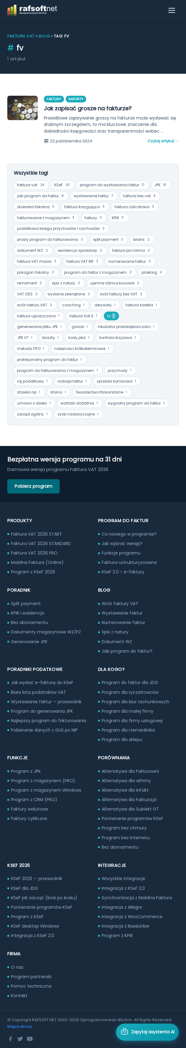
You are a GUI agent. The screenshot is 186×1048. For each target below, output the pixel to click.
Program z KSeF (27, 917)
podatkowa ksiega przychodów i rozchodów (61, 229)
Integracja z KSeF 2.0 (32, 935)
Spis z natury (115, 632)
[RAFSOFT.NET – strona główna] (32, 10)
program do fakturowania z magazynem (58, 370)
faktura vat (31, 185)
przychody (120, 370)
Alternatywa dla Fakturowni (130, 771)
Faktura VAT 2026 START (36, 534)
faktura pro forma (131, 251)
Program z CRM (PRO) (34, 800)
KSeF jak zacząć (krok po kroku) (44, 898)
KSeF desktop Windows (35, 926)
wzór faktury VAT (35, 305)
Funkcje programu (121, 553)
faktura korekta (141, 305)
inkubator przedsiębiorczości (127, 327)
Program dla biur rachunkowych (135, 702)
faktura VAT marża (37, 261)
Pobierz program (33, 486)
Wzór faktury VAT (120, 604)
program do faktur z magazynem (98, 272)
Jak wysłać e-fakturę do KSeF (42, 682)
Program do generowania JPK (42, 711)
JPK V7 (25, 338)
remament (30, 283)
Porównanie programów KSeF (132, 818)
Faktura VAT (21, 36)
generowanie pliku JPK (40, 327)
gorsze (80, 327)
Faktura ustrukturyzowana (129, 562)
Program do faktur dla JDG (130, 682)
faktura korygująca (85, 207)
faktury (93, 218)
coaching (74, 305)
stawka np (29, 392)
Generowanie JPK (29, 642)
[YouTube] (30, 1039)
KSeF (62, 185)
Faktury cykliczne (29, 818)
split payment (109, 240)
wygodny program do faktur (137, 403)
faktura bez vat (140, 196)
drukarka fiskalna (36, 207)
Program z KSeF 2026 (33, 572)
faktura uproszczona (39, 316)
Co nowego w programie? (129, 534)
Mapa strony (19, 1026)
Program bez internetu (126, 838)
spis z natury (67, 283)
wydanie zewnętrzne (69, 294)
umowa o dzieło (34, 403)
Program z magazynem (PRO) (43, 781)
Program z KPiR (117, 935)
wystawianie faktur (94, 196)
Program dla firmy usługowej (132, 721)
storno (58, 392)
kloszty (51, 338)
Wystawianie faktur (122, 613)
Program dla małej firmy (127, 711)
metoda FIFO (31, 349)
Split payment (26, 604)
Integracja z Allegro (122, 907)
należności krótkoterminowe (82, 349)
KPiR (118, 218)
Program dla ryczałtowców (130, 692)
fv (111, 316)
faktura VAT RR (83, 261)
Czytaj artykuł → (163, 141)
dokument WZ (33, 251)
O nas (17, 967)
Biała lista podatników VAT (38, 692)
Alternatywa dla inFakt (125, 790)
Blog (44, 36)
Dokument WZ (117, 642)
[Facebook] (10, 1039)
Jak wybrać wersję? (122, 543)
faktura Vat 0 (84, 316)
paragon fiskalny (36, 272)
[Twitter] (20, 1039)
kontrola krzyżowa (118, 338)
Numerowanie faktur (123, 622)
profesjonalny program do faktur (50, 360)
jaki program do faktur (41, 196)
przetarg (152, 272)
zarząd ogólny (33, 414)
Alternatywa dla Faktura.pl (129, 800)
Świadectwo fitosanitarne (102, 392)
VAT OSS (28, 294)
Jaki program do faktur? (127, 651)
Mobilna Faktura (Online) (37, 562)
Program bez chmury (124, 828)
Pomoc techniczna (31, 986)
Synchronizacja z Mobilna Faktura (137, 898)
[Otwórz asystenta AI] (147, 1032)
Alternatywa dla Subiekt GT (130, 809)
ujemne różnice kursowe (115, 283)
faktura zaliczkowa (135, 207)
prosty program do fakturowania (50, 240)
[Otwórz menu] (172, 10)
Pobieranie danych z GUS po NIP (44, 730)
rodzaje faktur (73, 381)
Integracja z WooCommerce (132, 917)
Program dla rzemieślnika (128, 730)
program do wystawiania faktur (113, 185)
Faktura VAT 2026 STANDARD (41, 543)
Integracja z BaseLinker (126, 926)
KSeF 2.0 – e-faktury (123, 572)
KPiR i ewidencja (27, 613)
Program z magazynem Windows (46, 790)
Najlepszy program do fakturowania (48, 721)
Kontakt (19, 996)
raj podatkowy (33, 381)
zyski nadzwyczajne (79, 414)
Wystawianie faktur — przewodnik (46, 702)
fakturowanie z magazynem (46, 218)
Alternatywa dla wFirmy (126, 781)
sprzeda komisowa (117, 381)
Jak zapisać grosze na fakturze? (88, 108)
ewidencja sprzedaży (81, 251)
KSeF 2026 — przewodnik (36, 878)
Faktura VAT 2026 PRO (34, 553)
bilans (142, 240)
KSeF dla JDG (24, 888)
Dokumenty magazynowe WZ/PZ (46, 632)
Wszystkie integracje (123, 878)
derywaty (105, 305)
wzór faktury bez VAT (122, 294)
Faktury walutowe (29, 809)
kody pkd (79, 338)
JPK (161, 185)
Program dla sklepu (122, 739)
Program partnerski (31, 977)
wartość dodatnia (80, 403)
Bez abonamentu (29, 622)
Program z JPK (26, 771)
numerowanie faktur (130, 261)
